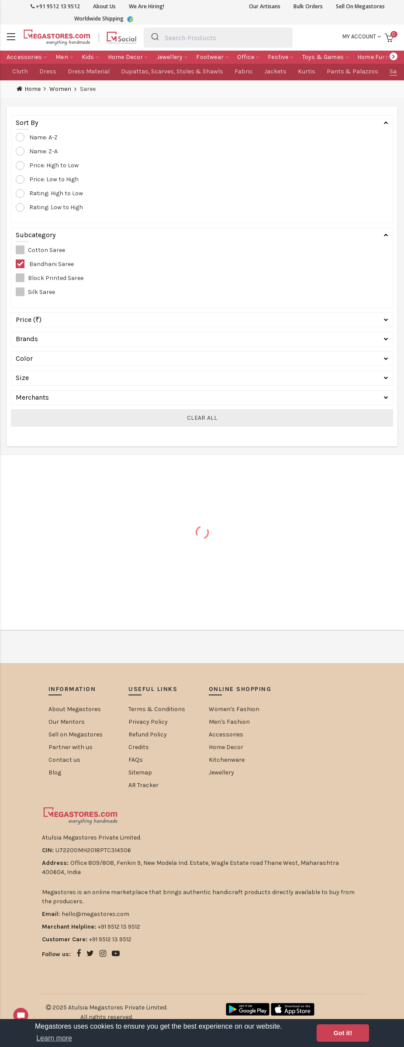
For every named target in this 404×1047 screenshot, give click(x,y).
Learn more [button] (54, 1038)
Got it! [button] (343, 1033)
